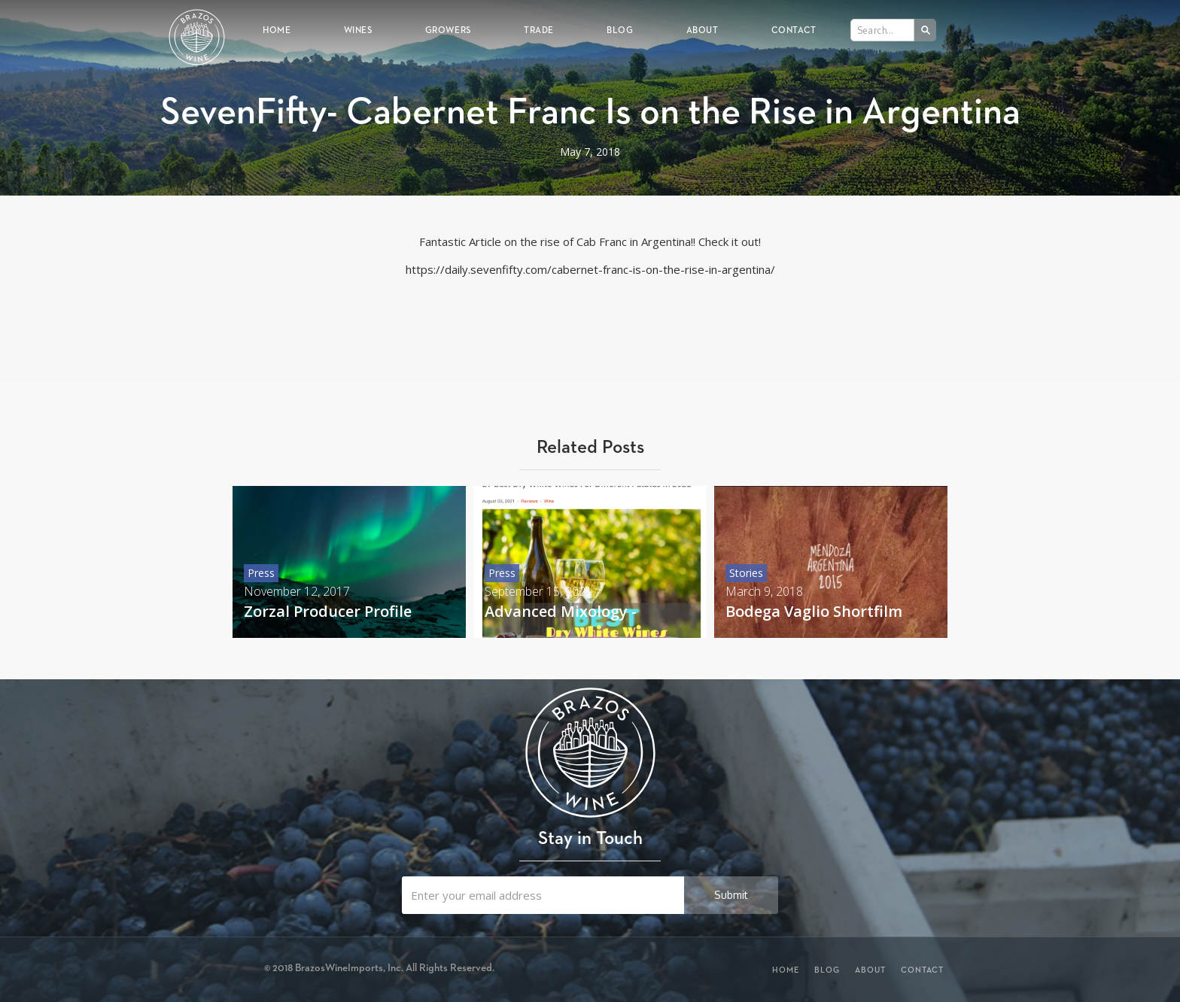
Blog (620, 29)
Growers (448, 29)
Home (276, 29)
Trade (539, 29)
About (702, 29)
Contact (794, 29)
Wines (358, 29)
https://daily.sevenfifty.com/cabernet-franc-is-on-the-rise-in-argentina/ (590, 269)
